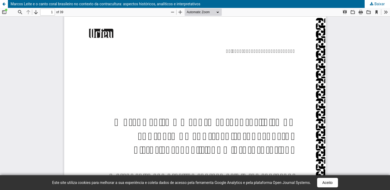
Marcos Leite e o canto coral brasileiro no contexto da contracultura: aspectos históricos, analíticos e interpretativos (105, 4)
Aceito (327, 182)
